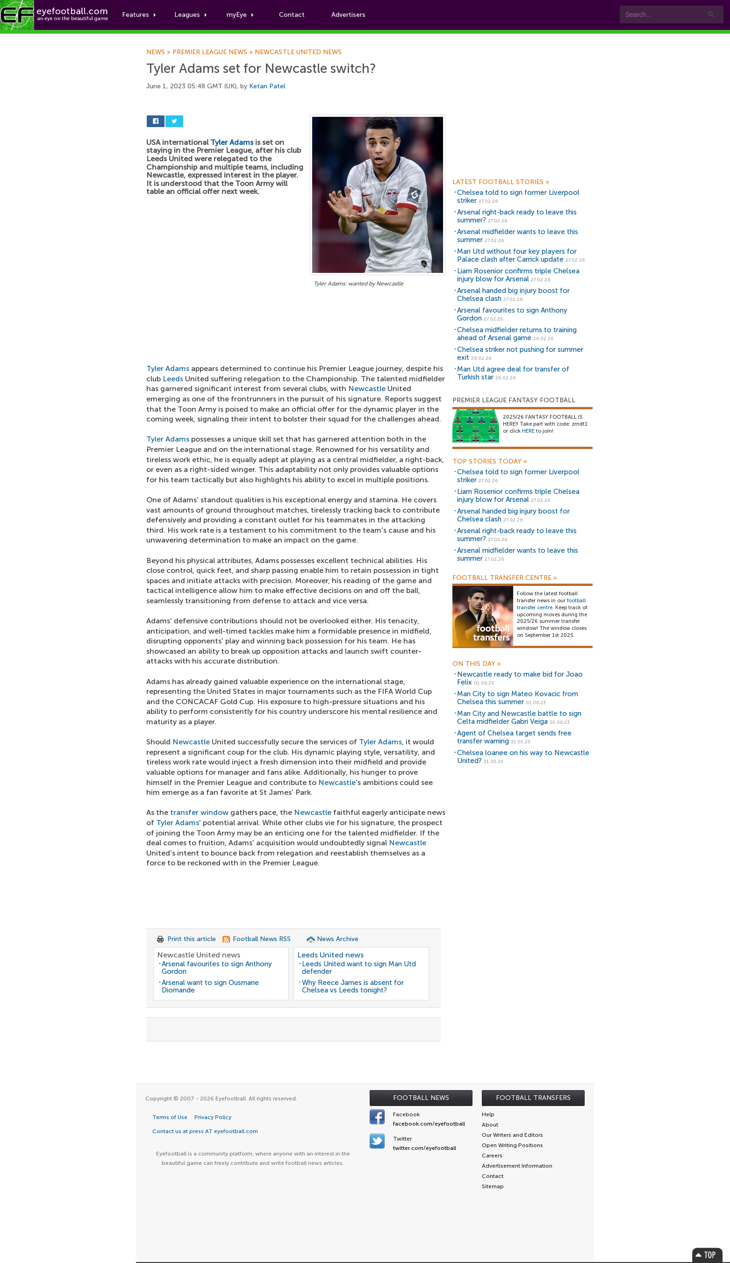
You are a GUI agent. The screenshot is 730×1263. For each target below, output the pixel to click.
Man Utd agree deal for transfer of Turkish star (513, 373)
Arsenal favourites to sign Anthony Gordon (217, 968)
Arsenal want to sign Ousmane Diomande (210, 986)
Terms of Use (169, 1117)
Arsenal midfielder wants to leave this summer (517, 236)
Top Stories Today (489, 461)
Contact (292, 15)
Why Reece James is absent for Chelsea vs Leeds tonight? (353, 986)
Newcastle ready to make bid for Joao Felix (520, 678)
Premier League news (213, 52)
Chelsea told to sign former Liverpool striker (518, 196)
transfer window (199, 812)
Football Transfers (533, 1098)
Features (139, 15)
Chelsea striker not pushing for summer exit (520, 353)
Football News (421, 1098)
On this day (476, 664)
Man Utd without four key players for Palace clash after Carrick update (517, 255)
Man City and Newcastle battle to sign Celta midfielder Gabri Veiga (519, 717)
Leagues (190, 15)
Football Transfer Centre (504, 578)
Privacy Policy (212, 1117)
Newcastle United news (298, 52)
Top (707, 1255)
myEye (240, 15)
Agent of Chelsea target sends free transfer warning (514, 737)
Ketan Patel (267, 86)
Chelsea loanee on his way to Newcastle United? (523, 757)
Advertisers (348, 15)
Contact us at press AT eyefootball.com (205, 1131)
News (159, 52)
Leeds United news (330, 954)
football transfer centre (551, 604)
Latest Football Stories (500, 182)
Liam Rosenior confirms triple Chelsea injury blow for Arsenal (518, 275)
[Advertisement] (295, 358)
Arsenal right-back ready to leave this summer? (517, 216)
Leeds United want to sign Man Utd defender (359, 968)
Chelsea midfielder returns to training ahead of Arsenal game (517, 334)
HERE (528, 431)
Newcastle (191, 741)
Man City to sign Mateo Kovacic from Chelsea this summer (517, 698)
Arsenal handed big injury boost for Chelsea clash (513, 294)
